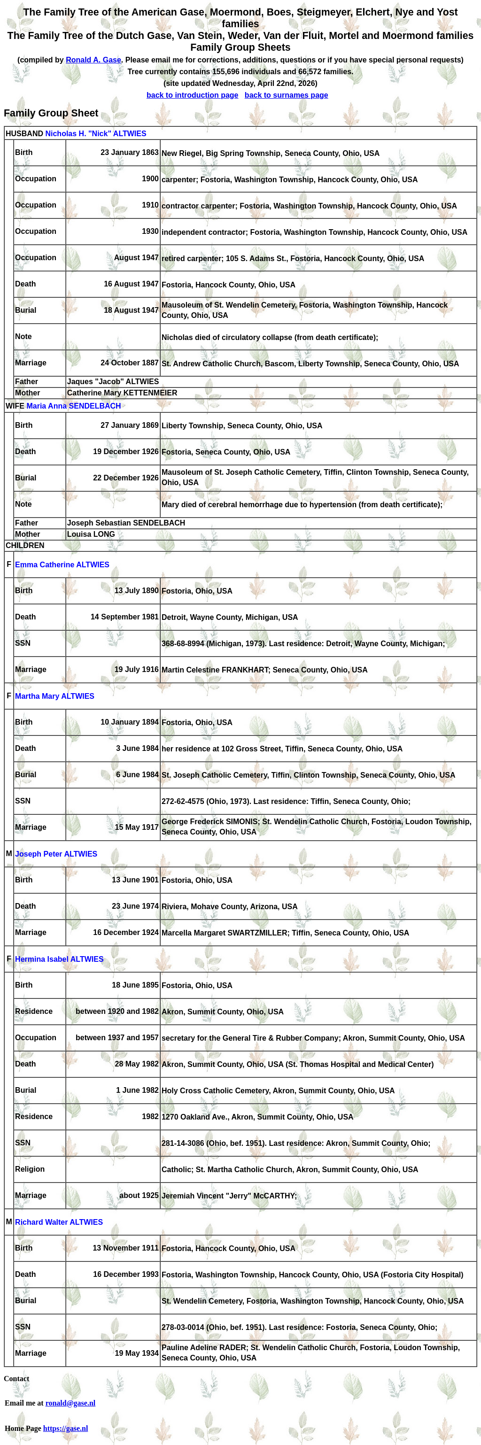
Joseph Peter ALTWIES (56, 854)
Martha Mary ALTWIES (54, 697)
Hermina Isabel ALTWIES (59, 960)
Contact (16, 1379)
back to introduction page (193, 95)
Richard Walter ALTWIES (59, 1223)
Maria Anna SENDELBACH (73, 406)
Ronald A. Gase (93, 60)
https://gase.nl (65, 1428)
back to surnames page (286, 95)
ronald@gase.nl (71, 1403)
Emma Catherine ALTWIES (62, 565)
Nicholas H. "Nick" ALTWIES (95, 134)
